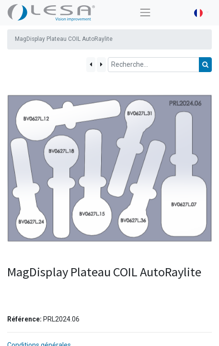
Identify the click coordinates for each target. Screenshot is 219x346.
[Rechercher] (205, 64)
